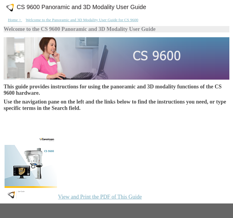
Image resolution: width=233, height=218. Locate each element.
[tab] (23, 210)
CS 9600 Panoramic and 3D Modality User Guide (81, 7)
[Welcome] (116, 109)
